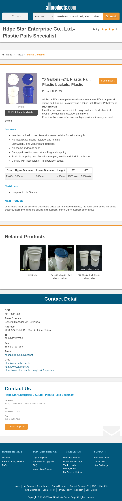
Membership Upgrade (43, 461)
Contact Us (99, 461)
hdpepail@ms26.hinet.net (19, 355)
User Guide (91, 490)
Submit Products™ (79, 486)
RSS (94, 486)
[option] (33, 262)
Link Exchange (101, 465)
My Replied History (72, 472)
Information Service (42, 469)
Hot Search (28, 486)
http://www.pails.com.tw (17, 363)
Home (7, 54)
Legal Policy (49, 490)
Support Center (101, 457)
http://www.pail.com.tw (17, 366)
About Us (103, 486)
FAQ (4, 465)
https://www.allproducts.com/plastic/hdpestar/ (29, 370)
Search (111, 16)
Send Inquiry (108, 80)
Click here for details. (21, 112)
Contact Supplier (16, 426)
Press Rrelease (59, 486)
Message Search (71, 457)
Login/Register (40, 457)
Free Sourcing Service (13, 461)
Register (6, 457)
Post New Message (72, 461)
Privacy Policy (65, 490)
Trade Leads (43, 486)
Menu (15, 16)
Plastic (20, 54)
